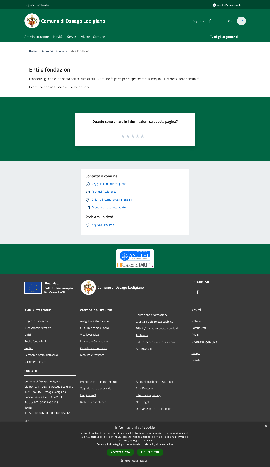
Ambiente (142, 335)
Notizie (196, 321)
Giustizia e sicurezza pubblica (154, 321)
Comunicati (199, 328)
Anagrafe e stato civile (94, 321)
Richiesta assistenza (93, 402)
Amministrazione (53, 51)
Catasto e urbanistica (93, 348)
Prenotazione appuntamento (98, 381)
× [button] (265, 426)
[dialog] (135, 444)
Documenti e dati (35, 361)
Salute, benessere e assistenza (155, 342)
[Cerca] (241, 20)
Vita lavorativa (89, 334)
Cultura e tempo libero (94, 328)
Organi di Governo (36, 321)
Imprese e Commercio (94, 341)
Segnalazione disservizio (95, 388)
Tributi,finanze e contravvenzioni (157, 328)
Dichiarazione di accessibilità (154, 408)
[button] (135, 460)
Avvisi (195, 334)
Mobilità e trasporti (92, 355)
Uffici (27, 334)
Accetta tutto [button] (120, 452)
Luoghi (196, 353)
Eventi (196, 360)
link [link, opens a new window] (171, 444)
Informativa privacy (148, 395)
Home (33, 51)
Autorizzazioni (145, 348)
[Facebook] (207, 20)
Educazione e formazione (152, 315)
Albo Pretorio (144, 388)
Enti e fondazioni (35, 341)
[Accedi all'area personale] (227, 5)
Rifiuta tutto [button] (150, 452)
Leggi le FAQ (88, 395)
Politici (28, 348)
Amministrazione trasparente (154, 381)
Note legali (143, 402)
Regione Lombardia (36, 5)
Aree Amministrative (37, 328)
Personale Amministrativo (41, 355)
